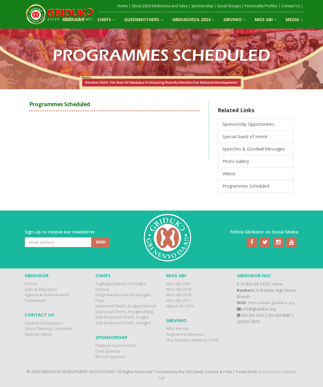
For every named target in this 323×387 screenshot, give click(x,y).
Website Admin (38, 334)
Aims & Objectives (41, 289)
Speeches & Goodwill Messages (253, 149)
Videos (228, 173)
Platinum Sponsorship (115, 345)
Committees (35, 300)
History (31, 283)
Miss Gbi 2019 (178, 289)
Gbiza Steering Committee (48, 328)
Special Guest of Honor (245, 136)
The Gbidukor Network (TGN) (192, 340)
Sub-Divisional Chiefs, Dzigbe (122, 317)
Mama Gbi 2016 (180, 306)
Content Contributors (44, 323)
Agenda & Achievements (47, 294)
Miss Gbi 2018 (178, 294)
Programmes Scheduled (245, 186)
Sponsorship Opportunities (248, 124)
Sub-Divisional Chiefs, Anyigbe (123, 322)
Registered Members (185, 334)
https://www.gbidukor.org (271, 302)
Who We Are (177, 328)
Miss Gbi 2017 (178, 300)
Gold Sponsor (108, 351)
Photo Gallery (235, 161)
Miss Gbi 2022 (178, 283)
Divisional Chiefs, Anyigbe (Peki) (124, 311)
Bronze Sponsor (110, 356)
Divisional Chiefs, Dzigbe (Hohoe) (125, 306)
